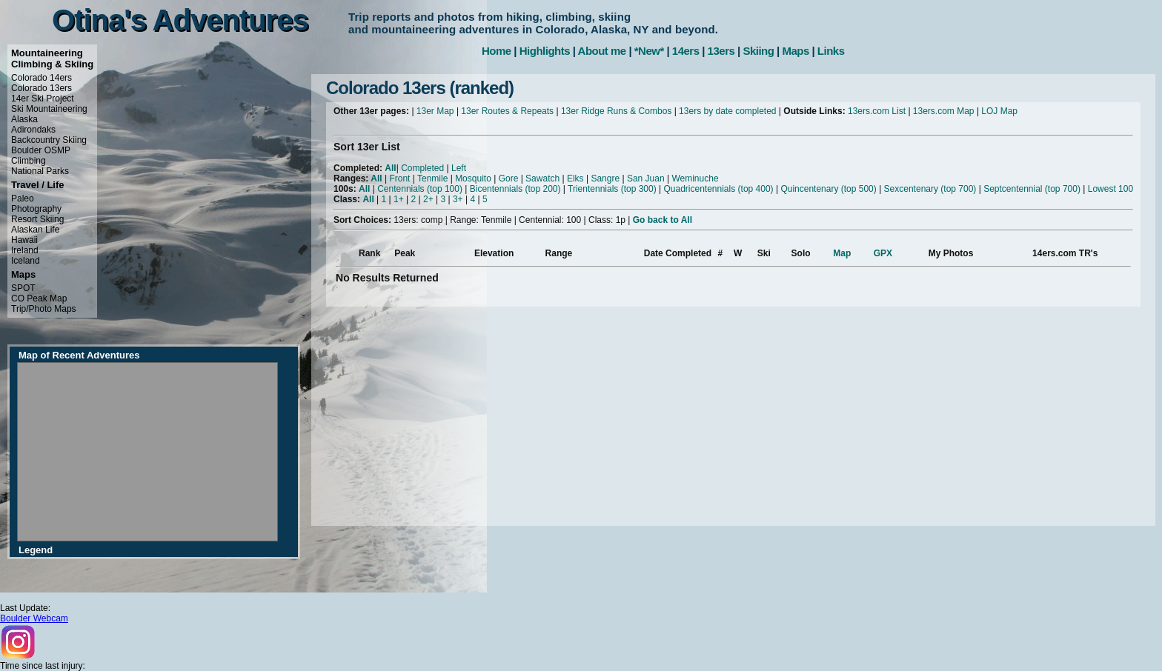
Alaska (24, 119)
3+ (458, 199)
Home (496, 50)
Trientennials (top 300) (612, 189)
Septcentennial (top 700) (1031, 189)
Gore (509, 178)
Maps (795, 50)
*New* (649, 50)
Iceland (25, 261)
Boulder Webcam (34, 618)
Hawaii (24, 240)
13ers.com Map (944, 111)
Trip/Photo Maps (43, 309)
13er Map (435, 111)
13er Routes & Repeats (507, 111)
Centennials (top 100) (419, 189)
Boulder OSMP (40, 150)
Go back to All (662, 220)
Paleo (22, 198)
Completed (422, 168)
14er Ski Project (42, 98)
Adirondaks (33, 129)
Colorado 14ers (41, 78)
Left (458, 168)
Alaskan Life (35, 229)
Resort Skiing (37, 219)
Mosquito (473, 178)
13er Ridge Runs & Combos (616, 111)
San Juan (646, 178)
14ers (686, 50)
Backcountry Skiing (49, 140)
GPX (883, 253)
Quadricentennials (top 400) (718, 189)
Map (842, 253)
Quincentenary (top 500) (828, 189)
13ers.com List (877, 111)
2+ (428, 199)
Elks (575, 178)
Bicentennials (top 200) (515, 189)
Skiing (758, 50)
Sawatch (542, 178)
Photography (36, 209)
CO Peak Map (39, 298)
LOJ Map (999, 111)
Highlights (544, 50)
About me (602, 50)
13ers (721, 50)
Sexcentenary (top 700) (930, 189)
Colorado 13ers (41, 88)
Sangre (605, 178)
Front (399, 178)
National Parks (40, 171)
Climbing (28, 161)
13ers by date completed (727, 111)
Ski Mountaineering (49, 109)
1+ (399, 199)
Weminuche (694, 178)
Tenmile (432, 178)
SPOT (23, 288)
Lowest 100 (1110, 189)
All (390, 168)
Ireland (25, 250)
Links (831, 50)
